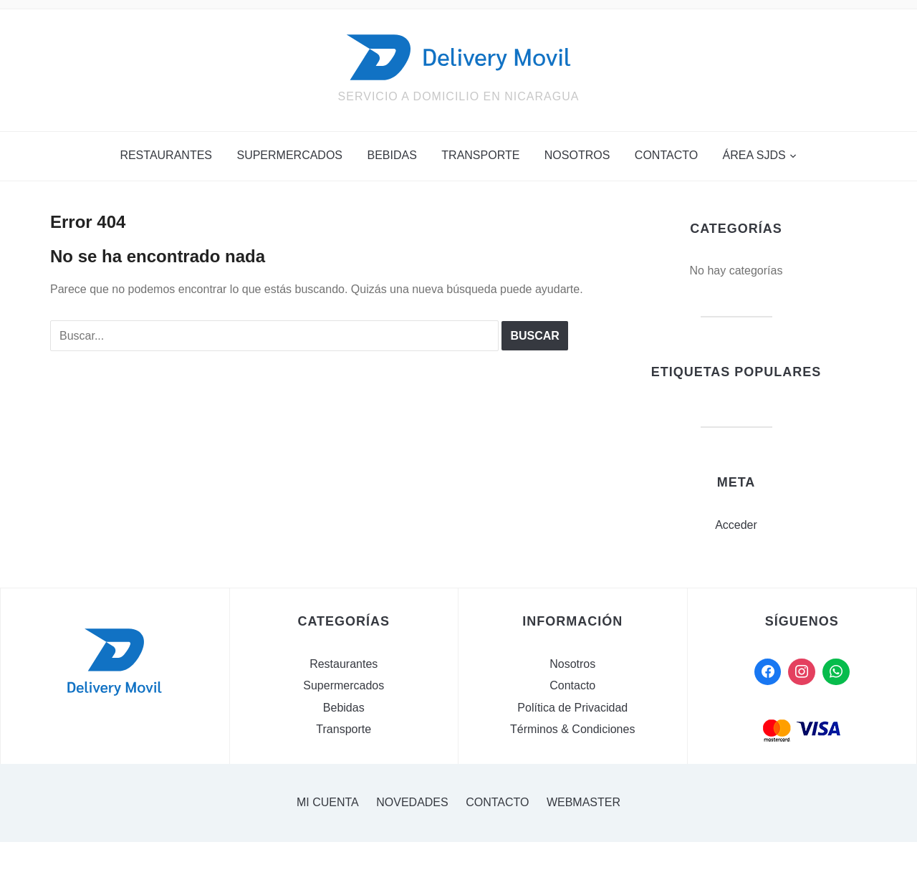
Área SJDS (754, 155)
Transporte (480, 155)
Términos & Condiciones (572, 729)
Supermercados (289, 155)
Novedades (412, 802)
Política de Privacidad (572, 708)
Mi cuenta (328, 802)
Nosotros (577, 155)
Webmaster (583, 802)
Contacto (666, 155)
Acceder (736, 525)
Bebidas (391, 155)
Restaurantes (166, 155)
